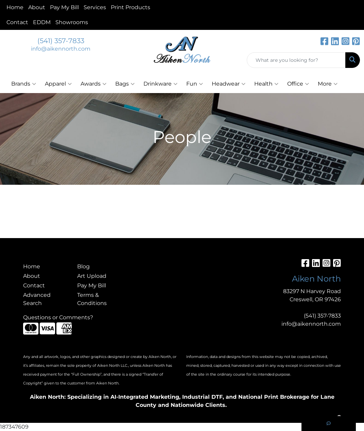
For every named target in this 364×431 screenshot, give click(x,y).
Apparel (58, 84)
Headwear (228, 84)
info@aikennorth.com (60, 49)
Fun (194, 84)
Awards (93, 84)
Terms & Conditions (92, 299)
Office (298, 84)
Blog (83, 266)
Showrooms (71, 22)
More (327, 84)
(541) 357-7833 (60, 41)
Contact (17, 22)
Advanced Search (37, 299)
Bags (125, 84)
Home (14, 7)
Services (95, 7)
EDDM (42, 22)
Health (266, 84)
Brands (23, 84)
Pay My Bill (64, 7)
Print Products (130, 7)
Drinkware (160, 84)
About (36, 7)
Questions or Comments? (58, 317)
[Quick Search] (296, 60)
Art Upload (91, 276)
